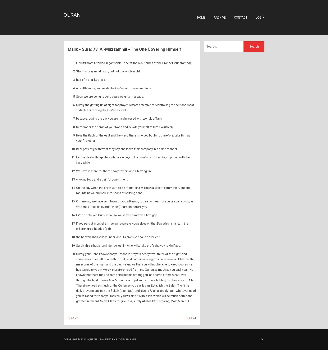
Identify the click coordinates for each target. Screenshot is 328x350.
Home (201, 17)
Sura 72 (73, 318)
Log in (260, 17)
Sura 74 (191, 318)
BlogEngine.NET (126, 339)
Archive (220, 17)
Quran (72, 15)
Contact (240, 17)
